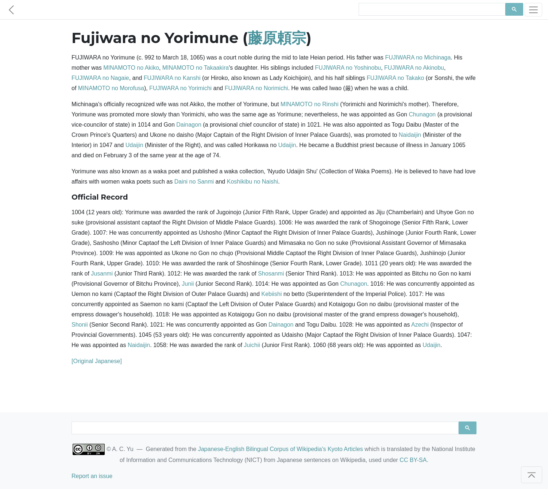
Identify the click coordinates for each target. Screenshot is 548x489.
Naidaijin (410, 135)
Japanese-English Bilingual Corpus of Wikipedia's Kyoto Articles (280, 449)
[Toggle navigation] (533, 9)
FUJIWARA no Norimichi (256, 88)
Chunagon (422, 114)
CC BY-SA (413, 460)
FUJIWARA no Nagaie (100, 78)
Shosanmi (271, 273)
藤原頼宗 (277, 38)
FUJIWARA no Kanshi (172, 78)
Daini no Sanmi (194, 181)
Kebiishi (271, 294)
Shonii (80, 324)
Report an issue (92, 476)
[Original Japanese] (97, 361)
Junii (188, 284)
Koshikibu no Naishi (252, 181)
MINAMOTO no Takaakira (195, 68)
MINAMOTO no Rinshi (310, 104)
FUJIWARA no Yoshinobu (348, 68)
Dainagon (188, 125)
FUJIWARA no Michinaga (418, 57)
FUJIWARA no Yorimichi (180, 88)
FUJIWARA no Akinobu (414, 68)
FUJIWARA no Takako (395, 78)
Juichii (252, 345)
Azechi (420, 324)
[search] (431, 9)
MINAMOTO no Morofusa (111, 88)
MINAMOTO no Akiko (131, 68)
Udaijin (134, 145)
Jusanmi (102, 273)
